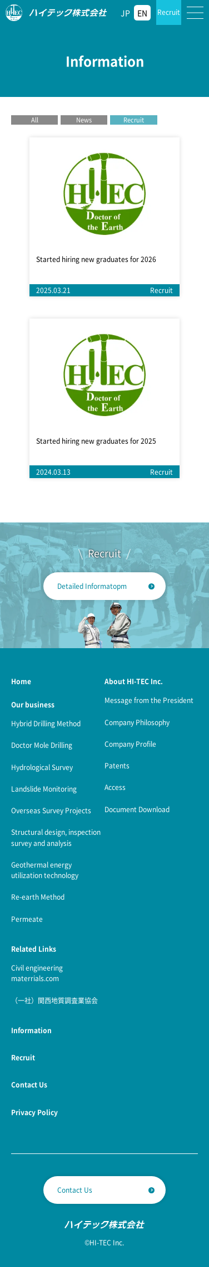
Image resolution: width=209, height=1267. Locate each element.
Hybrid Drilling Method (46, 723)
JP (125, 12)
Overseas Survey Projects (51, 810)
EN (142, 12)
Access (115, 787)
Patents (117, 765)
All (34, 119)
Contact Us (74, 1189)
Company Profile (130, 743)
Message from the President (148, 700)
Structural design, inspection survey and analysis (56, 837)
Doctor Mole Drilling (41, 745)
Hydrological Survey (42, 767)
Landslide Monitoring (44, 788)
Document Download (137, 809)
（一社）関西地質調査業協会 (54, 1000)
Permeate (27, 919)
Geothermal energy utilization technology (44, 870)
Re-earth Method (37, 896)
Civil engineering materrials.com (37, 973)
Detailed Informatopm (92, 586)
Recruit (168, 12)
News (84, 119)
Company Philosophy (137, 722)
